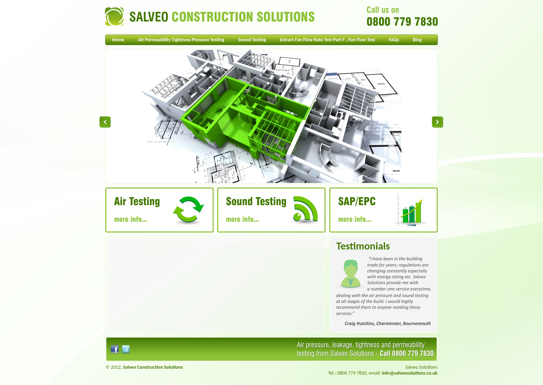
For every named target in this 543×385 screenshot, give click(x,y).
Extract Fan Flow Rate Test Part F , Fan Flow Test (327, 40)
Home (118, 40)
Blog (417, 40)
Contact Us (123, 50)
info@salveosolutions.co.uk (409, 373)
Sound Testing (252, 40)
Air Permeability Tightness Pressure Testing (181, 40)
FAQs (394, 40)
